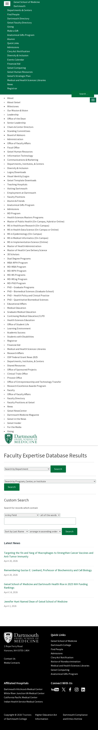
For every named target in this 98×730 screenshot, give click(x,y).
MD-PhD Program (16, 283)
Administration (15, 139)
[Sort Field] (16, 531)
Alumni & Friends (16, 200)
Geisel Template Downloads (21, 180)
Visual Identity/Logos (18, 176)
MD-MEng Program (17, 279)
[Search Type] (50, 515)
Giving (10, 26)
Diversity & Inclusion (17, 55)
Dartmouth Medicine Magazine (23, 414)
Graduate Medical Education (21, 311)
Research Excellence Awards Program (26, 385)
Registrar (12, 88)
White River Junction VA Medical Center (24, 693)
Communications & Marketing (22, 159)
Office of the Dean (16, 118)
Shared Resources (16, 365)
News (10, 84)
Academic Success (16, 332)
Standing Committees (18, 131)
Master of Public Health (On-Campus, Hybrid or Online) (35, 221)
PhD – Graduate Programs (20, 287)
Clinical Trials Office (17, 373)
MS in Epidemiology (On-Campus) (24, 233)
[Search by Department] (27, 469)
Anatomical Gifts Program (20, 34)
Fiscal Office (13, 147)
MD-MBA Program (16, 266)
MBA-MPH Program (17, 262)
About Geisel (13, 102)
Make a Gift (12, 30)
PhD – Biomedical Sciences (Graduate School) (30, 291)
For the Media (14, 427)
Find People (13, 14)
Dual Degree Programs (19, 258)
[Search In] (21, 515)
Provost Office (14, 377)
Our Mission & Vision (17, 110)
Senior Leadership (16, 122)
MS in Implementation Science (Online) (27, 242)
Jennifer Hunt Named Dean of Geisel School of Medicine (35, 601)
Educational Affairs (17, 303)
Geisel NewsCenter (17, 410)
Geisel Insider (14, 422)
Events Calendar (15, 59)
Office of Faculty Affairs (19, 143)
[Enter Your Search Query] (40, 521)
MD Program (13, 213)
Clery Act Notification (18, 51)
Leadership (13, 114)
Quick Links (13, 43)
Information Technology (20, 155)
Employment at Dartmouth (21, 192)
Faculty (11, 390)
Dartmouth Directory (18, 18)
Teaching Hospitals (17, 184)
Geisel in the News (16, 418)
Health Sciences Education (21, 320)
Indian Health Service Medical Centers (23, 701)
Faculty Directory (16, 398)
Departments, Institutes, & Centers (25, 163)
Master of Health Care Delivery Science (27, 250)
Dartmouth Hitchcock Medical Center (23, 689)
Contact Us (9, 658)
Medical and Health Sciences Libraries (26, 80)
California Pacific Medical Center (20, 697)
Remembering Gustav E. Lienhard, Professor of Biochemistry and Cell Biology (48, 570)
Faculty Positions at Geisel (21, 402)
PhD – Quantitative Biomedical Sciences (27, 299)
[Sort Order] (45, 531)
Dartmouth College (61, 645)
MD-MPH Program (16, 270)
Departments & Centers (19, 10)
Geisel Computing (16, 67)
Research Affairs (15, 353)
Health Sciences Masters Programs (25, 217)
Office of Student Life (18, 324)
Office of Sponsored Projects (22, 369)
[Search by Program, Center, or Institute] (50, 481)
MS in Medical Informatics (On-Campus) (27, 237)
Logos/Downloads (16, 172)
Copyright (9, 714)
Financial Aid (13, 63)
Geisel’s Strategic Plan (19, 75)
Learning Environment (19, 328)
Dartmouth (19, 6)
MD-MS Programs (16, 274)
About (10, 98)
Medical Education (16, 307)
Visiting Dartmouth (17, 188)
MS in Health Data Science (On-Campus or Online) (33, 229)
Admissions (13, 47)
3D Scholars (13, 254)
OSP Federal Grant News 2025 (22, 357)
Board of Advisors (16, 135)
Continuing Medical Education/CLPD (26, 316)
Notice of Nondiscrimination (65, 661)
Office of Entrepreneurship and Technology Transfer (34, 381)
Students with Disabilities (20, 336)
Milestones (13, 106)
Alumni (11, 39)
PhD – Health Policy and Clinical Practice (28, 295)
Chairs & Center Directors (20, 126)
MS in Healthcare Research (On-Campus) (28, 225)
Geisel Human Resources (20, 71)
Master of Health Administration (24, 246)
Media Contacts (12, 662)
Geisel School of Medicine (27, 1)
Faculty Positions (16, 196)
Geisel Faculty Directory (19, 22)
